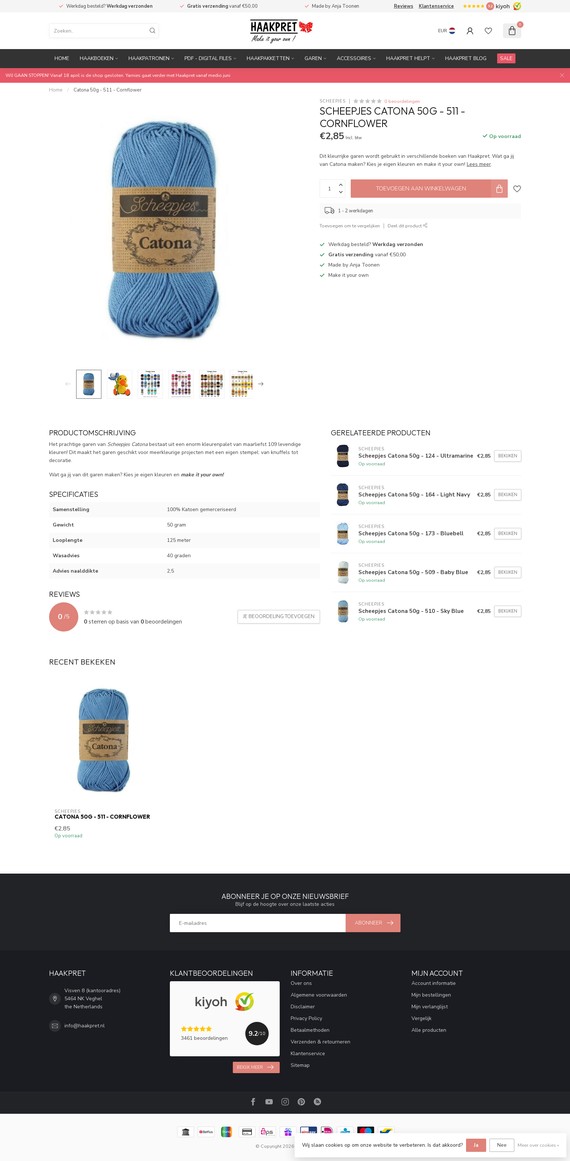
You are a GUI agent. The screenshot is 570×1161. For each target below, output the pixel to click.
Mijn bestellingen (431, 994)
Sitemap (300, 1065)
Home (62, 58)
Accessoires (354, 58)
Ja (476, 1145)
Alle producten (428, 1030)
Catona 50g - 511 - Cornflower (108, 90)
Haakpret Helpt (408, 58)
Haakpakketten (268, 58)
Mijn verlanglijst (429, 1006)
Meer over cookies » (538, 1145)
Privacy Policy (306, 1018)
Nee (502, 1145)
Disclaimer (303, 1006)
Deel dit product (408, 226)
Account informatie (433, 983)
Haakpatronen (148, 58)
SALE (506, 58)
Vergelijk (421, 1018)
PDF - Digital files (208, 58)
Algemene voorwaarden (319, 994)
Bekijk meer (255, 1067)
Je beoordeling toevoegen (278, 616)
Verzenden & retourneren (320, 1041)
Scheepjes (333, 101)
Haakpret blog (466, 58)
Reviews (403, 6)
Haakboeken (96, 58)
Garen (313, 58)
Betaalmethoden (310, 1030)
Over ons (301, 983)
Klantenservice (436, 6)
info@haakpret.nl (84, 1025)
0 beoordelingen (402, 101)
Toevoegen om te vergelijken (350, 226)
